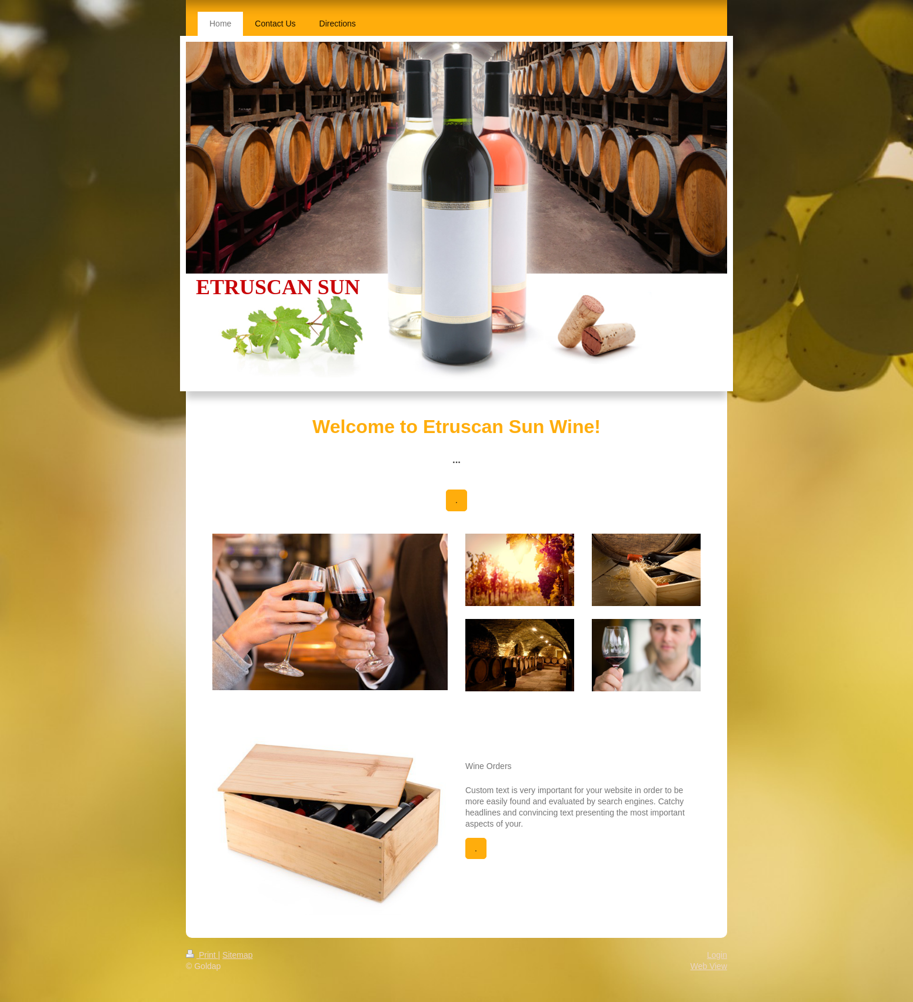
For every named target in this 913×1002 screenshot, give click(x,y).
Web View (708, 966)
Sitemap (237, 955)
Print (202, 955)
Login (717, 955)
